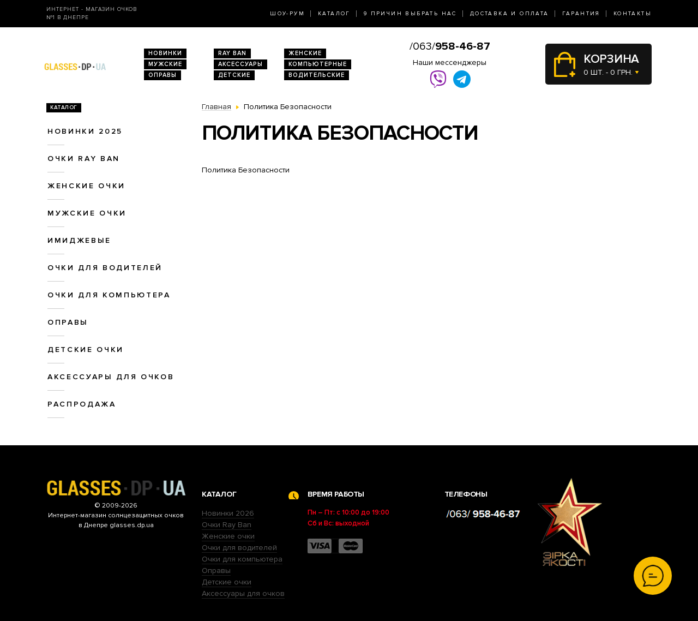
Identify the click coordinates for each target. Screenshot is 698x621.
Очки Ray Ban (226, 524)
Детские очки (85, 349)
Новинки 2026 (228, 513)
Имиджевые (79, 240)
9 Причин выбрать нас (410, 13)
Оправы (162, 75)
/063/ (450, 46)
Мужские (165, 64)
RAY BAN (232, 53)
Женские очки (86, 185)
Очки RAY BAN (83, 158)
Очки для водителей (105, 267)
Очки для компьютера (109, 295)
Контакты (632, 13)
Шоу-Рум (287, 13)
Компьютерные (317, 64)
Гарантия (581, 13)
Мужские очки (87, 213)
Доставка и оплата (509, 13)
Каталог (334, 13)
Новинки (165, 53)
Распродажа (81, 404)
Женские (305, 53)
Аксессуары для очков (110, 376)
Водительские (316, 75)
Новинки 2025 (85, 131)
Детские (234, 75)
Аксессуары (240, 64)
